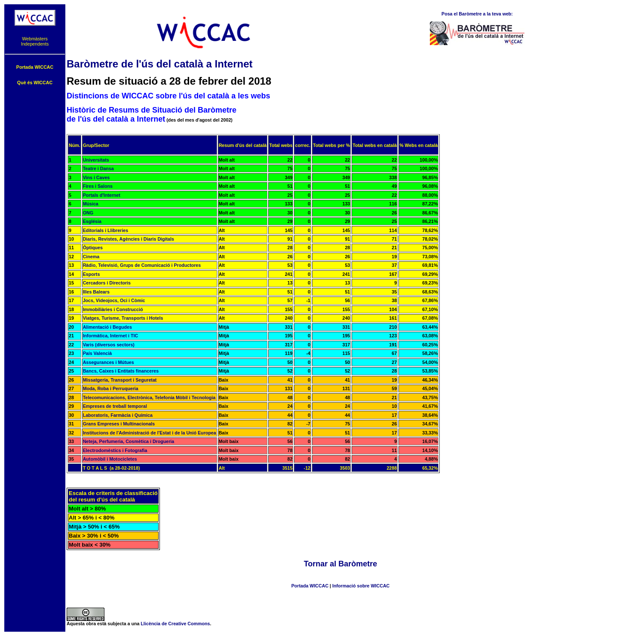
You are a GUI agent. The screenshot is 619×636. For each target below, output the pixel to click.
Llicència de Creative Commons (175, 623)
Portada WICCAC (309, 585)
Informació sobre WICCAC (360, 585)
